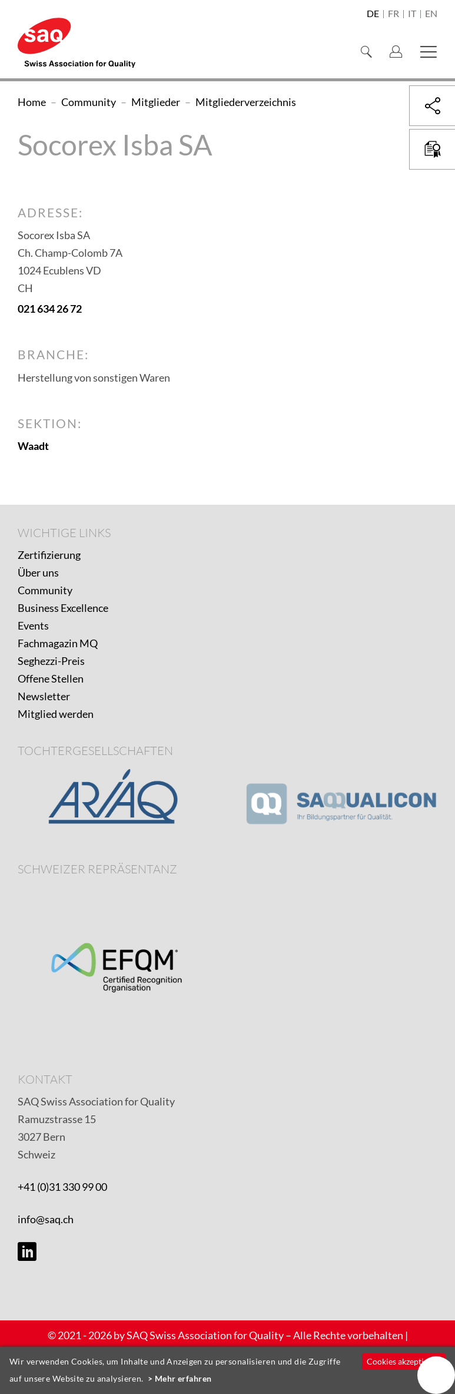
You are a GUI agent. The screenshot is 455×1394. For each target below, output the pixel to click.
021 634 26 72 (50, 308)
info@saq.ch (46, 1219)
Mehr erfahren (183, 1378)
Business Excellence (63, 607)
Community (45, 590)
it (412, 14)
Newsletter (44, 696)
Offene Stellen (51, 678)
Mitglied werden (56, 713)
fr (393, 14)
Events (33, 625)
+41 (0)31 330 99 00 (62, 1186)
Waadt (33, 445)
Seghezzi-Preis (51, 660)
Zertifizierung (49, 554)
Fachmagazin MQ (58, 643)
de (373, 14)
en (431, 14)
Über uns (38, 572)
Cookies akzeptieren (403, 1361)
